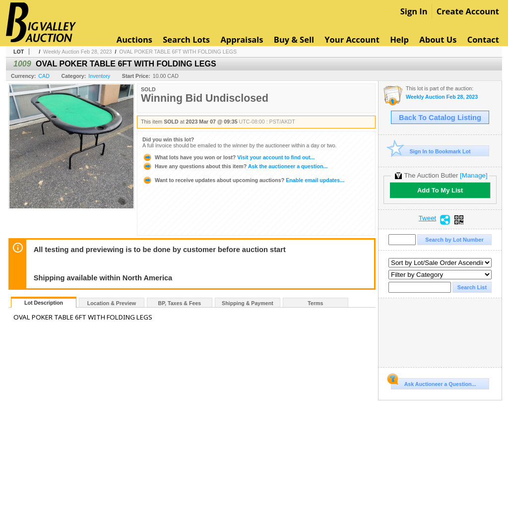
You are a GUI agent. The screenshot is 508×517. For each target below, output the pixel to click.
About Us (437, 39)
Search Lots (186, 39)
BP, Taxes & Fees (179, 303)
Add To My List (440, 190)
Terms (315, 303)
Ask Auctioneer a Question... (433, 382)
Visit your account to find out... (228, 157)
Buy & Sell (294, 39)
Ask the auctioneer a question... (234, 166)
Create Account (468, 11)
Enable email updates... (243, 180)
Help (399, 39)
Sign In (414, 11)
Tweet (428, 218)
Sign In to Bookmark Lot (431, 151)
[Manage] (473, 175)
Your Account (352, 39)
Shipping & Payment (247, 303)
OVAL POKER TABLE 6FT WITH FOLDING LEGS (178, 52)
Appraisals (241, 39)
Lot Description (43, 303)
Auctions (134, 39)
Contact (483, 39)
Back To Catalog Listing (440, 118)
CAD (44, 76)
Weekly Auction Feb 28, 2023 (77, 52)
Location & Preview (111, 303)
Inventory (99, 76)
